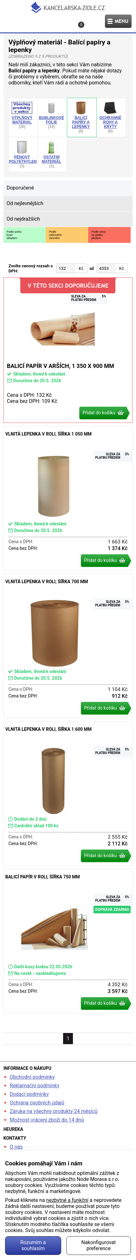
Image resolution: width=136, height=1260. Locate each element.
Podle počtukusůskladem (14, 235)
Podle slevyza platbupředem (98, 235)
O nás (16, 1147)
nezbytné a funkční (67, 1200)
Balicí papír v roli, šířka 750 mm (68, 941)
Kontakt (61, 21)
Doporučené (20, 188)
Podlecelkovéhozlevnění (55, 235)
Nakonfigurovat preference (98, 1245)
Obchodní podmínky (32, 1077)
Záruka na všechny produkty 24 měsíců (54, 1111)
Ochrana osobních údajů (37, 1103)
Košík (82, 25)
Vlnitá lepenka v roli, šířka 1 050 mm (68, 498)
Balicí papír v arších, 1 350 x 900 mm (68, 350)
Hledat (10, 21)
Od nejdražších (23, 219)
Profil (35, 21)
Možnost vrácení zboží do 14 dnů (47, 1120)
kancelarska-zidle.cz (68, 7)
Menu (118, 21)
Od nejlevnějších (25, 203)
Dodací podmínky (29, 1094)
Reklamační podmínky (35, 1086)
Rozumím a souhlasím (33, 1245)
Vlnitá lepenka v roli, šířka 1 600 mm (68, 793)
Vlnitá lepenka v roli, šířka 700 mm (68, 646)
